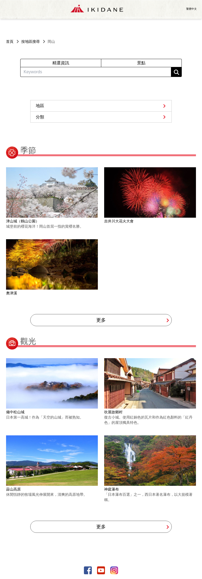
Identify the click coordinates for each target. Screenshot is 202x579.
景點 (141, 63)
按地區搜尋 (30, 41)
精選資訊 (60, 63)
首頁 (9, 41)
